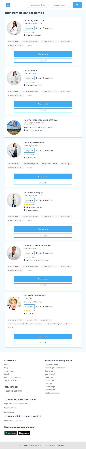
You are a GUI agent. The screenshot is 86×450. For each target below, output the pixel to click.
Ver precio (29, 28)
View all (29, 45)
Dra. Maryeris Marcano (34, 142)
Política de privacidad (12, 378)
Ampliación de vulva (15, 45)
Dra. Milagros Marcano (34, 20)
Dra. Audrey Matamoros (35, 295)
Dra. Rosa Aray (30, 70)
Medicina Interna (51, 365)
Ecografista (28, 298)
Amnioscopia (66, 41)
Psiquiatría (49, 378)
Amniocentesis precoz (30, 41)
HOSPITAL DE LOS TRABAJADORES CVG (41, 120)
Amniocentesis (13, 41)
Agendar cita (43, 54)
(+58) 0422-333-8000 (13, 391)
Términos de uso (10, 381)
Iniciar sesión (9, 413)
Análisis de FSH (32, 320)
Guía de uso (9, 371)
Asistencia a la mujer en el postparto (57, 324)
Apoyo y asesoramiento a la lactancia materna (24, 324)
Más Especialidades (52, 393)
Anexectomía (46, 320)
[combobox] (61, 5)
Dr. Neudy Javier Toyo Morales (37, 245)
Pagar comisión (10, 408)
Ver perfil (43, 60)
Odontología (50, 371)
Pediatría (48, 384)
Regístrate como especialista (15, 404)
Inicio (6, 365)
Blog (6, 368)
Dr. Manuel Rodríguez (33, 192)
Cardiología (49, 381)
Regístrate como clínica (13, 421)
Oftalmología (50, 387)
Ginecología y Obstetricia (33, 23)
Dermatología (50, 375)
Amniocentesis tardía (49, 41)
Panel (6, 375)
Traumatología (50, 390)
